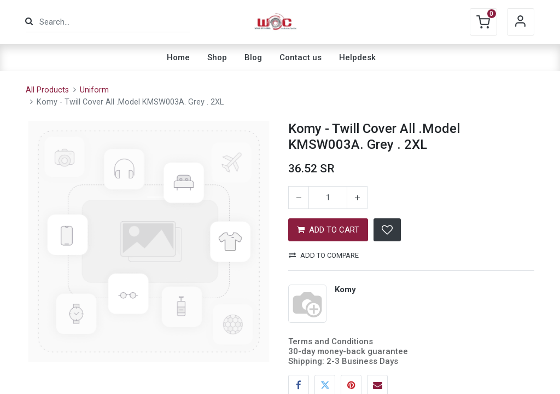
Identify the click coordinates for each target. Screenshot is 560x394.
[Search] (29, 21)
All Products (47, 90)
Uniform (94, 90)
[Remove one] (298, 197)
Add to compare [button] (324, 255)
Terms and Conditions (330, 341)
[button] (387, 229)
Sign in (520, 22)
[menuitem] (178, 57)
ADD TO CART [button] (328, 230)
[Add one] (357, 197)
